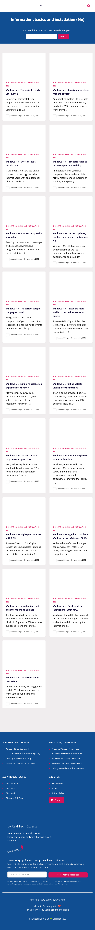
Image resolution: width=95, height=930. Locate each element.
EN (41, 6)
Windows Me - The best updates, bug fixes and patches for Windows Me (70, 237)
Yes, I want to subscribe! (68, 875)
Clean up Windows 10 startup (18, 758)
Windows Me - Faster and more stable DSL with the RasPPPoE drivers (68, 312)
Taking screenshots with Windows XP (68, 768)
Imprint (55, 788)
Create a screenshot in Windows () (23, 753)
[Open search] (88, 5)
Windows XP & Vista (14, 798)
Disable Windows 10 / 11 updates (20, 763)
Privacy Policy (58, 793)
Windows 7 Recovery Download (66, 758)
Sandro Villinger (16, 116)
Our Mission (57, 783)
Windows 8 (10, 788)
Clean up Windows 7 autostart (65, 749)
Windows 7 (10, 793)
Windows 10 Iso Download (17, 749)
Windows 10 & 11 (13, 783)
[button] (56, 800)
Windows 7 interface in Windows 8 (67, 753)
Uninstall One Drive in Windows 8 (67, 763)
